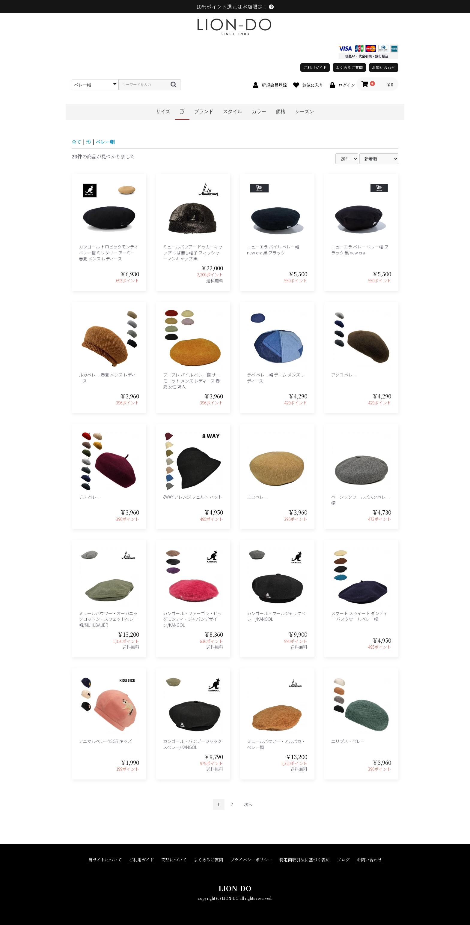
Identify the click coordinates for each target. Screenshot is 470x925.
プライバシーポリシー (251, 860)
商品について (173, 860)
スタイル (232, 111)
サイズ (163, 111)
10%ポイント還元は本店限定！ (235, 6)
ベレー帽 (105, 141)
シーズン (304, 111)
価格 (280, 111)
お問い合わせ (383, 67)
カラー (259, 111)
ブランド (203, 111)
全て (76, 141)
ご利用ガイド (315, 67)
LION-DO (235, 888)
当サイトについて (105, 860)
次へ (248, 804)
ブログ (343, 860)
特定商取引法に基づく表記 (304, 860)
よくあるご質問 (349, 67)
